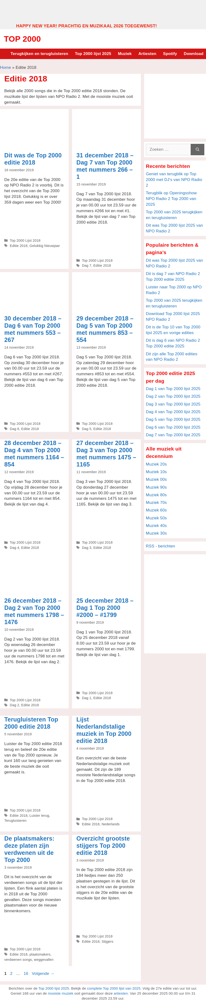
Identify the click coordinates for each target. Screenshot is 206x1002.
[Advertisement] (103, 11)
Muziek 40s (156, 525)
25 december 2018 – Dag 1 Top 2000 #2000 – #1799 (104, 607)
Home (5, 67)
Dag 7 (86, 265)
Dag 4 (14, 548)
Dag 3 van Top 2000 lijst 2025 (173, 404)
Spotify (170, 53)
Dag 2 (14, 705)
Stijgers (108, 941)
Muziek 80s (156, 495)
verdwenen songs (18, 960)
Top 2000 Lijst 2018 (25, 240)
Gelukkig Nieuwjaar (45, 246)
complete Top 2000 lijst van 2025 (114, 988)
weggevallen (43, 960)
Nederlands (111, 824)
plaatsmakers (40, 954)
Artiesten (147, 53)
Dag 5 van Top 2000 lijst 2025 (173, 419)
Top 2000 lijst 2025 (93, 53)
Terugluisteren (15, 820)
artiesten (121, 993)
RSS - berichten (160, 546)
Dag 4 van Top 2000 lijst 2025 (173, 412)
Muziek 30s (156, 533)
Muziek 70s (156, 502)
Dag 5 (86, 429)
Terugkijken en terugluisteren (39, 53)
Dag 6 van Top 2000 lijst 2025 (173, 427)
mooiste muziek (61, 993)
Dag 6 (14, 429)
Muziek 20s (156, 464)
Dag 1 (86, 698)
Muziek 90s (156, 487)
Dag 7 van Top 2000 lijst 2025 (173, 435)
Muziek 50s (156, 518)
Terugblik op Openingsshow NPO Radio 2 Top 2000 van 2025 (171, 199)
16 (26, 973)
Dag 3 (86, 548)
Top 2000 (22, 38)
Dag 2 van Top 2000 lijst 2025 (173, 396)
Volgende (43, 973)
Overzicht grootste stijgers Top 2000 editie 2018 (103, 845)
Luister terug (39, 815)
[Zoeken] (197, 149)
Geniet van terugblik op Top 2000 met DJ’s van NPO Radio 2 (174, 180)
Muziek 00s (156, 479)
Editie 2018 (18, 246)
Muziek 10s (156, 472)
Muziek (125, 53)
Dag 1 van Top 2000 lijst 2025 (173, 388)
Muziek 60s (156, 510)
